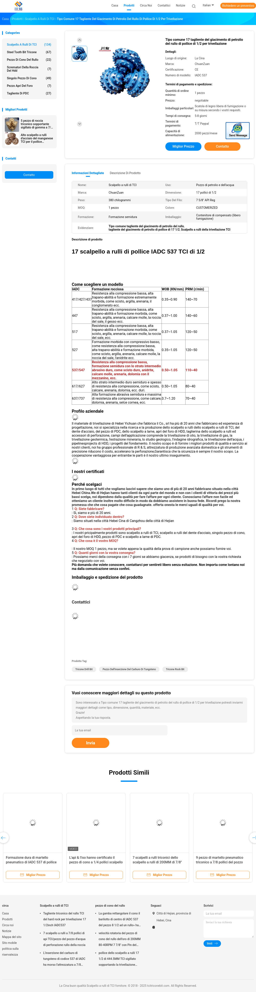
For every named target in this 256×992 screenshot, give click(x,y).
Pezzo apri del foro (29, 86)
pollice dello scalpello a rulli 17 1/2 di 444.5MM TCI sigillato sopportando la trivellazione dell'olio (119, 959)
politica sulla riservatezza (10, 951)
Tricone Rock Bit (175, 669)
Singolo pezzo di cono (29, 78)
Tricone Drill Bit (84, 669)
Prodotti (7, 919)
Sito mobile (9, 942)
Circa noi (8, 925)
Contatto (29, 175)
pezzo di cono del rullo (29, 60)
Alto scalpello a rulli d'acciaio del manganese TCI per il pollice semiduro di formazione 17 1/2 (37, 138)
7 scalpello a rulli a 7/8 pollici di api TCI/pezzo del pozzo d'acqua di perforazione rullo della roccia (64, 939)
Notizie (6, 931)
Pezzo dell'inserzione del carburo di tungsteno (129, 669)
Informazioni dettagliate (88, 173)
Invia (90, 742)
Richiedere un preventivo (238, 5)
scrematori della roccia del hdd (29, 69)
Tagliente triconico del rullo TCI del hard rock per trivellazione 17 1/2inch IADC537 (64, 919)
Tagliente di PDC (29, 93)
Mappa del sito (11, 937)
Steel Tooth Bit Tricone (29, 52)
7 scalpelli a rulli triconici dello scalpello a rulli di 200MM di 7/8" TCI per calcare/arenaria (157, 862)
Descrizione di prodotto (125, 173)
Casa (5, 913)
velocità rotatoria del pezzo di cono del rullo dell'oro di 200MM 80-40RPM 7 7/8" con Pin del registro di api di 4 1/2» (120, 939)
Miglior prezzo (183, 146)
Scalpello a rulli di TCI (29, 44)
